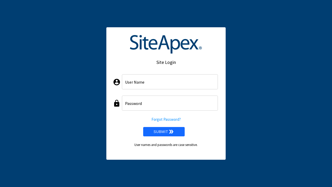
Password (133, 103)
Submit (164, 132)
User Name (134, 82)
